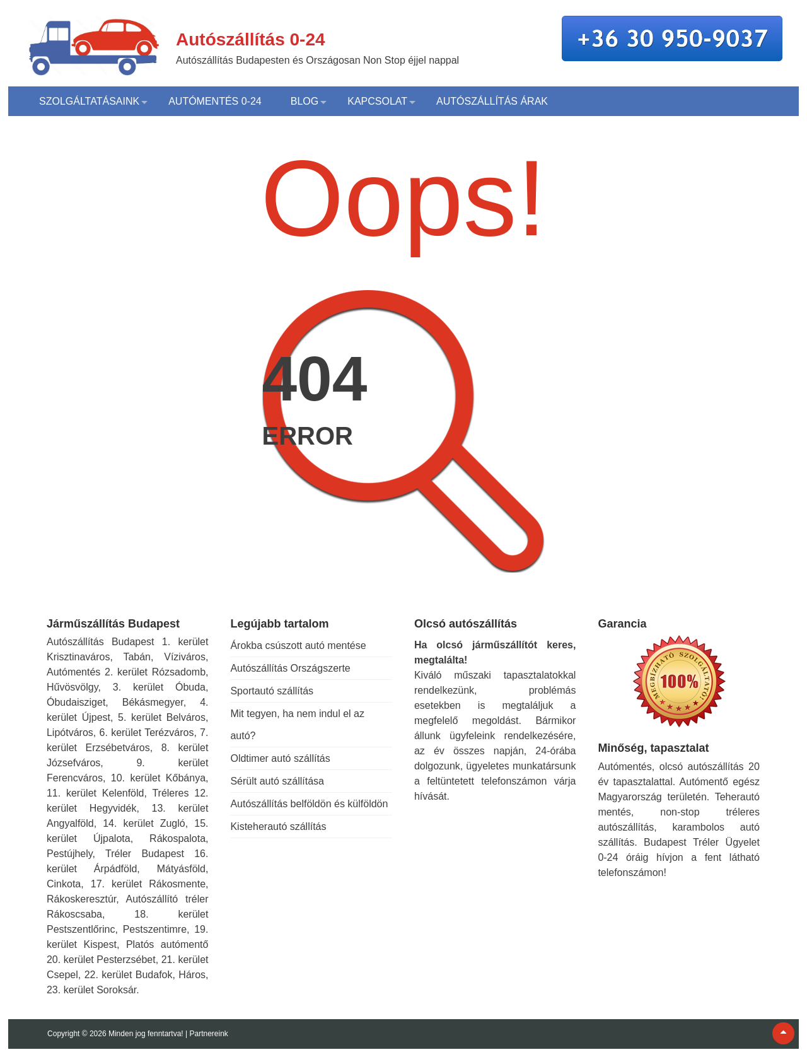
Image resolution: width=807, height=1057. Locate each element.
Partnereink (208, 1033)
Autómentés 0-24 (215, 101)
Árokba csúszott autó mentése (298, 645)
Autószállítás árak (492, 101)
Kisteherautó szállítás (278, 826)
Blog (304, 101)
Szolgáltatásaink (89, 101)
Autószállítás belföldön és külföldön (309, 803)
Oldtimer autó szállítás (280, 758)
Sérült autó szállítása (277, 781)
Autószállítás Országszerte (290, 668)
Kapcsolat (377, 101)
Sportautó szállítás (271, 691)
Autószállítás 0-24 (250, 39)
